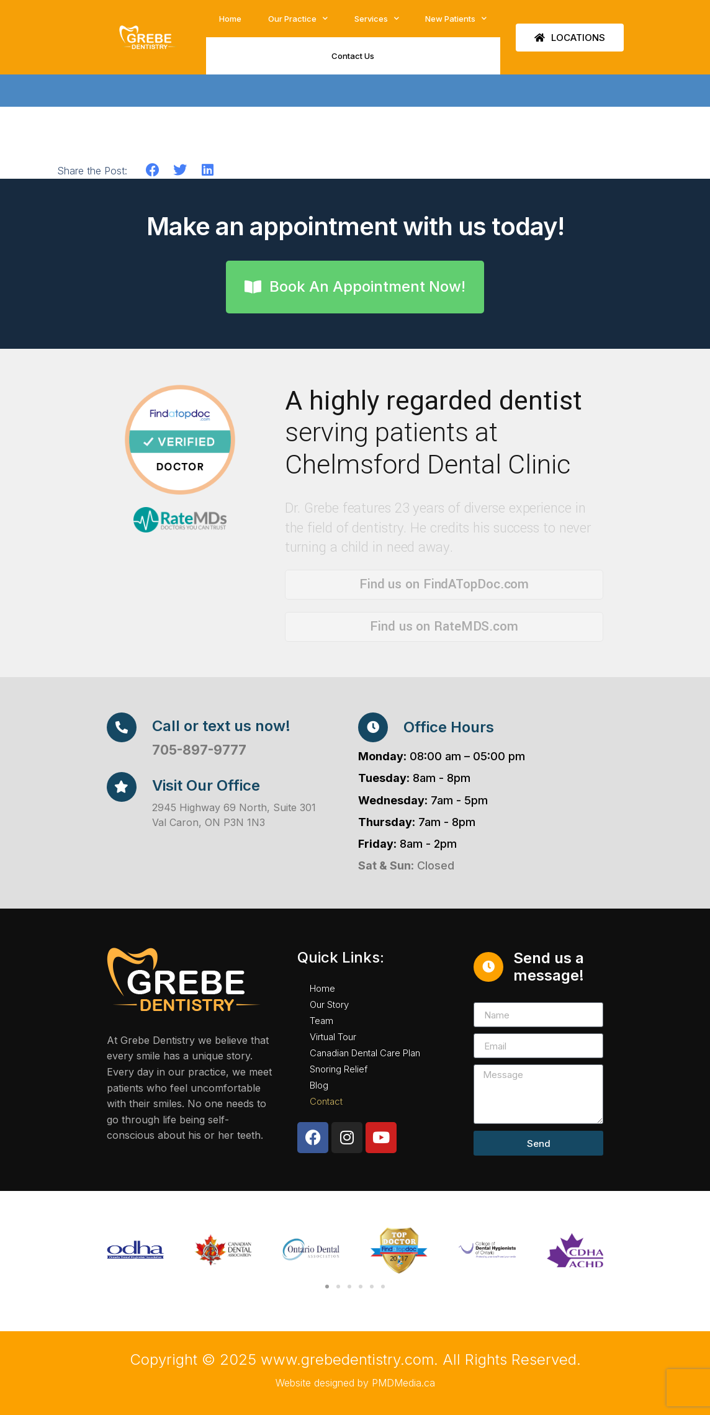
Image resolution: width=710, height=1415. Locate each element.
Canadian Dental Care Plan (365, 1053)
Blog (319, 1085)
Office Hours (448, 727)
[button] (153, 170)
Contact (326, 1101)
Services (376, 18)
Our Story (329, 1004)
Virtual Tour (333, 1037)
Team (321, 1020)
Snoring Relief (338, 1069)
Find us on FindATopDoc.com (444, 584)
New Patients (456, 18)
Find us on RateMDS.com (444, 626)
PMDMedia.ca (403, 1383)
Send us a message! (548, 967)
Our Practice (298, 18)
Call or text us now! (221, 726)
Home (230, 19)
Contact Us (352, 56)
